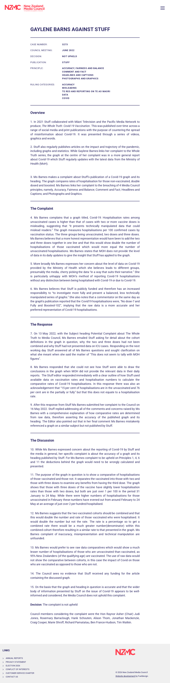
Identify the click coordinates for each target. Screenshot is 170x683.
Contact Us (12, 677)
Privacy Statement (16, 662)
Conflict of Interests (17, 669)
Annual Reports (14, 658)
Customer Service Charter (20, 673)
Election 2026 (13, 665)
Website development (126, 676)
